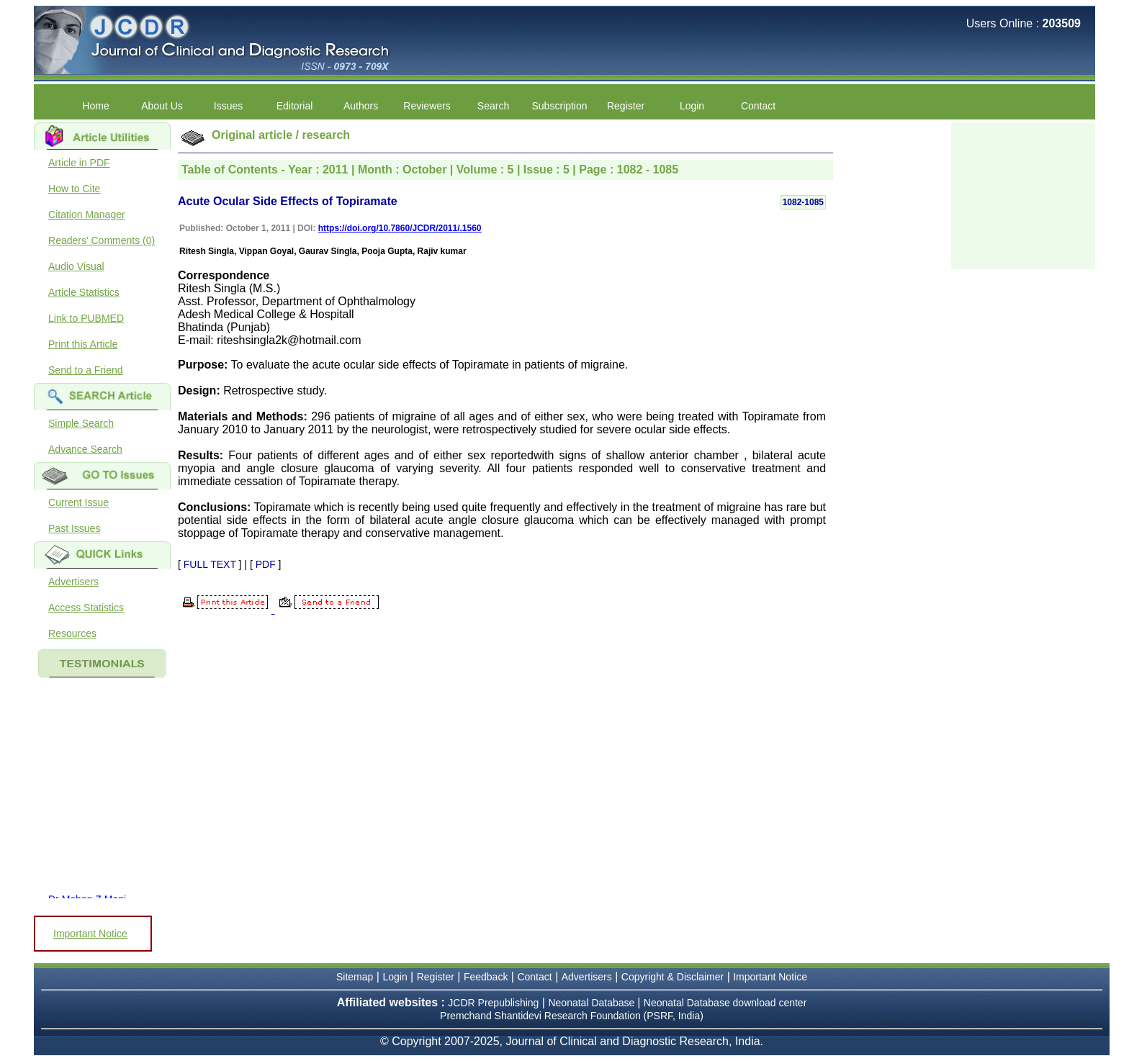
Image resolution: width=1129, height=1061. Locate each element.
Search (493, 106)
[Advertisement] (1023, 194)
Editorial (294, 106)
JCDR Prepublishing (493, 1002)
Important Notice (90, 933)
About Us (162, 106)
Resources (72, 633)
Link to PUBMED (86, 318)
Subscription (560, 106)
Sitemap (354, 977)
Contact (758, 106)
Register (625, 106)
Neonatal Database (592, 1002)
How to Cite (74, 188)
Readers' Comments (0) (101, 240)
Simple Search (81, 423)
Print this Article (82, 344)
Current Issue (78, 502)
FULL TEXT (210, 564)
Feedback (486, 977)
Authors (360, 106)
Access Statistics (86, 607)
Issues (228, 106)
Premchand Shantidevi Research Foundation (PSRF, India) (571, 1015)
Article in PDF (79, 162)
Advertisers (73, 581)
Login (692, 106)
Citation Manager (86, 214)
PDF (266, 564)
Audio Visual (76, 266)
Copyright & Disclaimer (672, 977)
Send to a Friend (85, 370)
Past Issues (74, 528)
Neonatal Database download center (725, 1002)
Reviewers (426, 106)
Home (95, 106)
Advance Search (85, 449)
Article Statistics (84, 292)
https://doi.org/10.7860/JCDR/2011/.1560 (400, 228)
